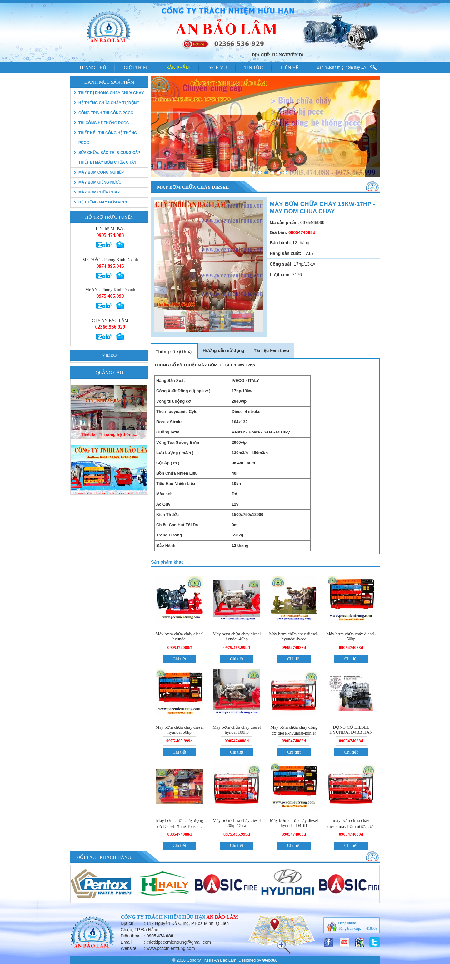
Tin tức (253, 67)
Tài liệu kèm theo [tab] (271, 350)
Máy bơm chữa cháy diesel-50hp (351, 636)
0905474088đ (180, 647)
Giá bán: (278, 232)
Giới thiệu (136, 67)
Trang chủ (92, 67)
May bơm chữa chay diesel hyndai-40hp (236, 636)
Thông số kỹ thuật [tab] (174, 351)
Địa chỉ (128, 923)
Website (128, 948)
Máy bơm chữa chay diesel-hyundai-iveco (294, 636)
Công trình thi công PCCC (105, 113)
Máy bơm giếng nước (99, 182)
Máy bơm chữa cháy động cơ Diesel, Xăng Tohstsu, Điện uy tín (179, 826)
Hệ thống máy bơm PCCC (103, 202)
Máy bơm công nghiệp (101, 172)
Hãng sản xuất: (285, 253)
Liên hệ (289, 67)
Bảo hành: (280, 242)
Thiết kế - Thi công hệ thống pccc (107, 138)
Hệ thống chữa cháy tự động (109, 103)
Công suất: (281, 264)
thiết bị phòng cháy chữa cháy (111, 93)
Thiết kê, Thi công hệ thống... (109, 481)
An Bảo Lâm (222, 917)
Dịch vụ (217, 67)
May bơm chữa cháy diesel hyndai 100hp (236, 730)
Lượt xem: (280, 274)
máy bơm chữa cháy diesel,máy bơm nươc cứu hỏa (351, 826)
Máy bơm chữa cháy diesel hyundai (179, 636)
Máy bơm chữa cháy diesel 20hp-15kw (236, 823)
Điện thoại (130, 935)
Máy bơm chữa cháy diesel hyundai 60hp (179, 730)
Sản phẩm (178, 67)
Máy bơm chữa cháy (99, 192)
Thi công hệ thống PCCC (103, 123)
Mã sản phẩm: (284, 222)
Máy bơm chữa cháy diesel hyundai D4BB (294, 823)
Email (126, 942)
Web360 (270, 960)
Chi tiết (179, 659)
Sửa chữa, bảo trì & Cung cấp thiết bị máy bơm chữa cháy (109, 157)
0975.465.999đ (236, 647)
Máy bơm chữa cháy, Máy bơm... (109, 421)
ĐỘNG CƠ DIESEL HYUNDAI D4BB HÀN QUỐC (350, 733)
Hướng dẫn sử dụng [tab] (223, 350)
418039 (372, 928)
